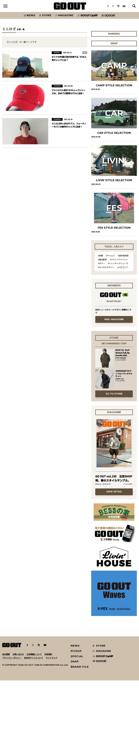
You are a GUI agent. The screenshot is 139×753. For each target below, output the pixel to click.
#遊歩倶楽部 (123, 328)
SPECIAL (77, 728)
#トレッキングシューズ (118, 335)
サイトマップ (51, 730)
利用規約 (48, 726)
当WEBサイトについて (33, 730)
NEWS (75, 718)
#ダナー (101, 335)
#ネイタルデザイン (106, 339)
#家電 (100, 328)
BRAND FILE (80, 739)
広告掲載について (34, 726)
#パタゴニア (122, 339)
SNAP (75, 734)
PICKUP (76, 723)
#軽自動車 (102, 331)
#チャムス (110, 328)
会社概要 (6, 726)
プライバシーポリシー (11, 730)
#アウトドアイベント (119, 331)
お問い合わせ (18, 726)
